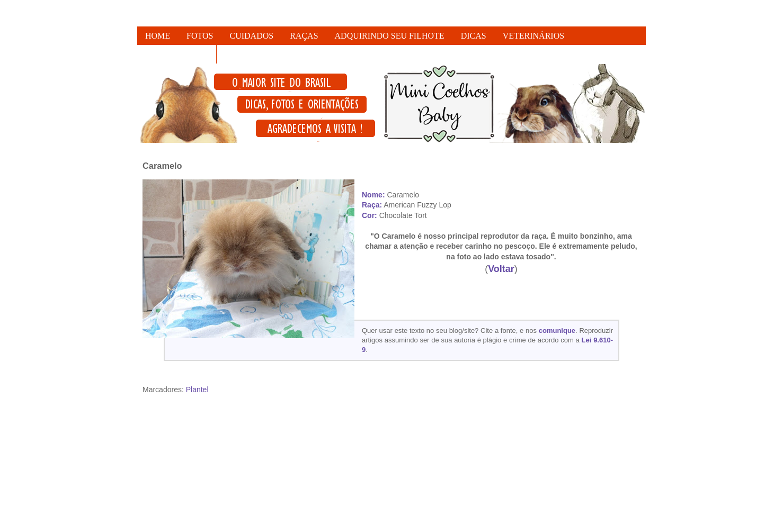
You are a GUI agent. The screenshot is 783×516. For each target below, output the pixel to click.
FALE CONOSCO (176, 54)
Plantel (197, 389)
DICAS (473, 35)
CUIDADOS (252, 35)
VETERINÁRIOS (533, 35)
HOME (157, 35)
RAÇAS (304, 35)
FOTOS (199, 35)
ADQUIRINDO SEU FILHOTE (389, 35)
